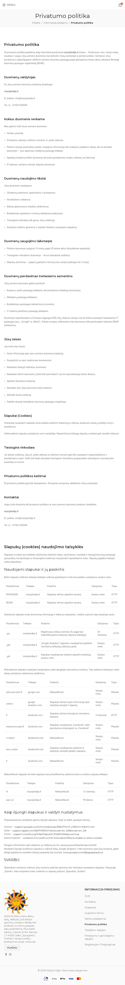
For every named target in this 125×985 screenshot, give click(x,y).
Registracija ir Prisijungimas (100, 944)
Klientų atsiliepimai (95, 918)
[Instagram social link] (10, 954)
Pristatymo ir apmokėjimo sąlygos (99, 937)
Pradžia (36, 22)
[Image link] (16, 901)
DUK (87, 896)
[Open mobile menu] (9, 5)
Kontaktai (90, 901)
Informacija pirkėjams (55, 22)
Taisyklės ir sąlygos (95, 930)
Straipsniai (90, 907)
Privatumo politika (96, 924)
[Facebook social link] (6, 954)
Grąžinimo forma (94, 913)
